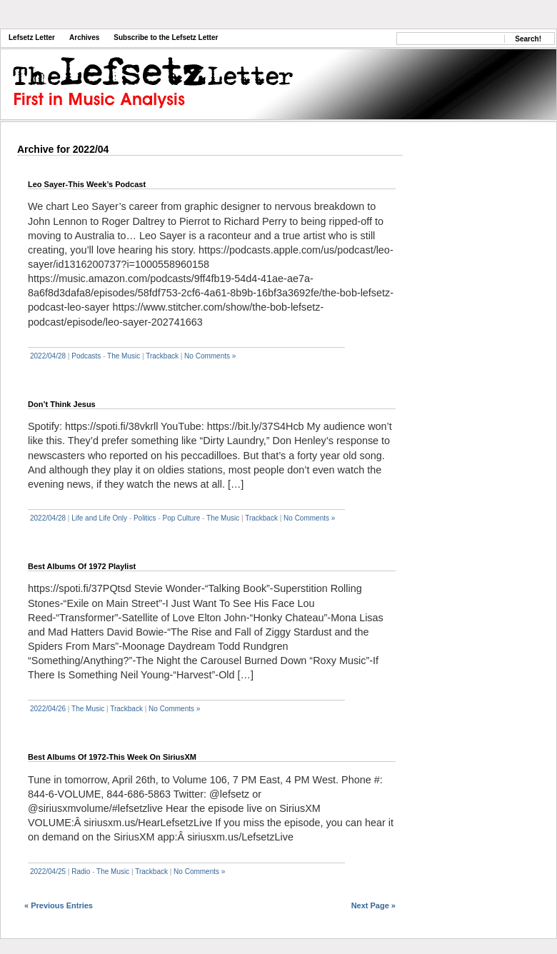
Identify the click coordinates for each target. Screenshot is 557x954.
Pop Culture (182, 518)
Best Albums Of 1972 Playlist (82, 566)
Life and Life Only (99, 518)
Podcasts (86, 356)
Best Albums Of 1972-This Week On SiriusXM (112, 757)
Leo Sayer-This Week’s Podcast (87, 184)
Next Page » (373, 905)
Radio (80, 871)
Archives (84, 37)
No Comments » (210, 356)
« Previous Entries (58, 905)
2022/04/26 (48, 709)
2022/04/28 (48, 356)
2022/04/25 (48, 871)
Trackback (162, 356)
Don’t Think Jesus (62, 404)
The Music (123, 356)
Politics (145, 518)
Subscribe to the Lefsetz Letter (166, 37)
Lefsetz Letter (32, 37)
